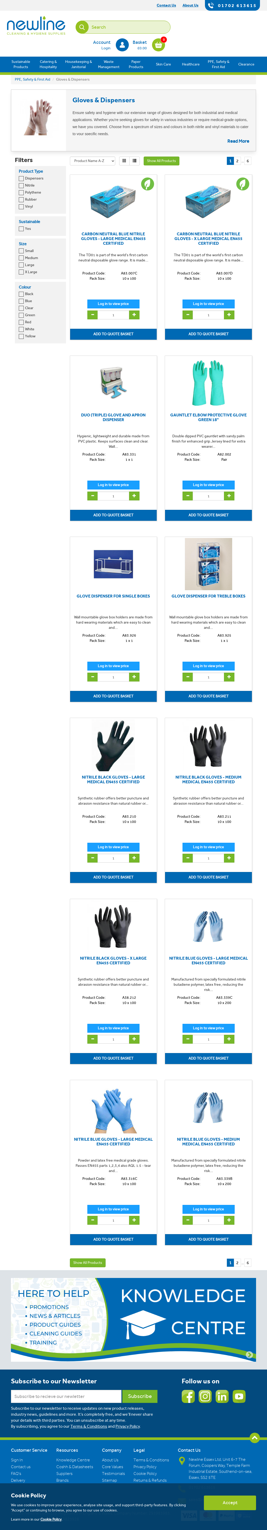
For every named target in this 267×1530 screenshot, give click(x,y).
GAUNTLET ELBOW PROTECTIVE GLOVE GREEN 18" (208, 417)
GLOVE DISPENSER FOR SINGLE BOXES (113, 596)
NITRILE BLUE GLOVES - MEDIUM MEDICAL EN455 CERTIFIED (208, 1141)
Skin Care (163, 64)
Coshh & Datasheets (74, 1467)
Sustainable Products (20, 64)
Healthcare (191, 64)
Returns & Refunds (150, 1480)
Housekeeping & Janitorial (78, 64)
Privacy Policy (128, 1426)
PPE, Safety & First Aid (218, 64)
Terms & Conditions (88, 1426)
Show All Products (161, 161)
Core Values (112, 1467)
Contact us (21, 1467)
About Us (110, 1460)
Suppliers (64, 1473)
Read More (238, 141)
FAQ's (16, 1473)
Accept (230, 1502)
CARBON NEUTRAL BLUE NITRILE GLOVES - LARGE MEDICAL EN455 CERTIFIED (113, 238)
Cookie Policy (145, 1473)
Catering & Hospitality (48, 64)
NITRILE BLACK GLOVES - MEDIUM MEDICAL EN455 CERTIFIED (208, 779)
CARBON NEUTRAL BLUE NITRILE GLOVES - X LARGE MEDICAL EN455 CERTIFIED (208, 238)
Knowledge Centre (73, 1460)
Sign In (17, 1460)
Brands (62, 1480)
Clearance (246, 64)
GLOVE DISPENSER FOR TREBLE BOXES (208, 596)
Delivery (18, 1480)
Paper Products (136, 64)
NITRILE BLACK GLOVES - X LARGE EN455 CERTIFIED (113, 960)
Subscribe (140, 1396)
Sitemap (109, 1480)
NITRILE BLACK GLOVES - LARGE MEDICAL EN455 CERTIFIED (113, 779)
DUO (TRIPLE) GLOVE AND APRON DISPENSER (113, 417)
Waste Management (108, 64)
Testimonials (113, 1473)
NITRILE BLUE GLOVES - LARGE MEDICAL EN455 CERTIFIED (208, 960)
